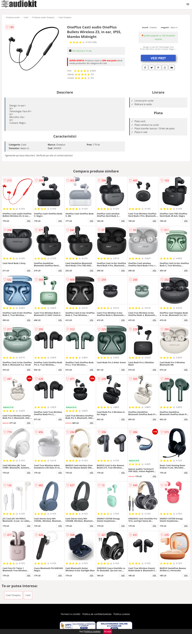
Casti (26, 17)
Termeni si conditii (70, 614)
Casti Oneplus (64, 17)
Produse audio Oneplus (43, 17)
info (28, 220)
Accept (107, 631)
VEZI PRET (158, 58)
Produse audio (13, 17)
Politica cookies (122, 614)
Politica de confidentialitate (97, 614)
